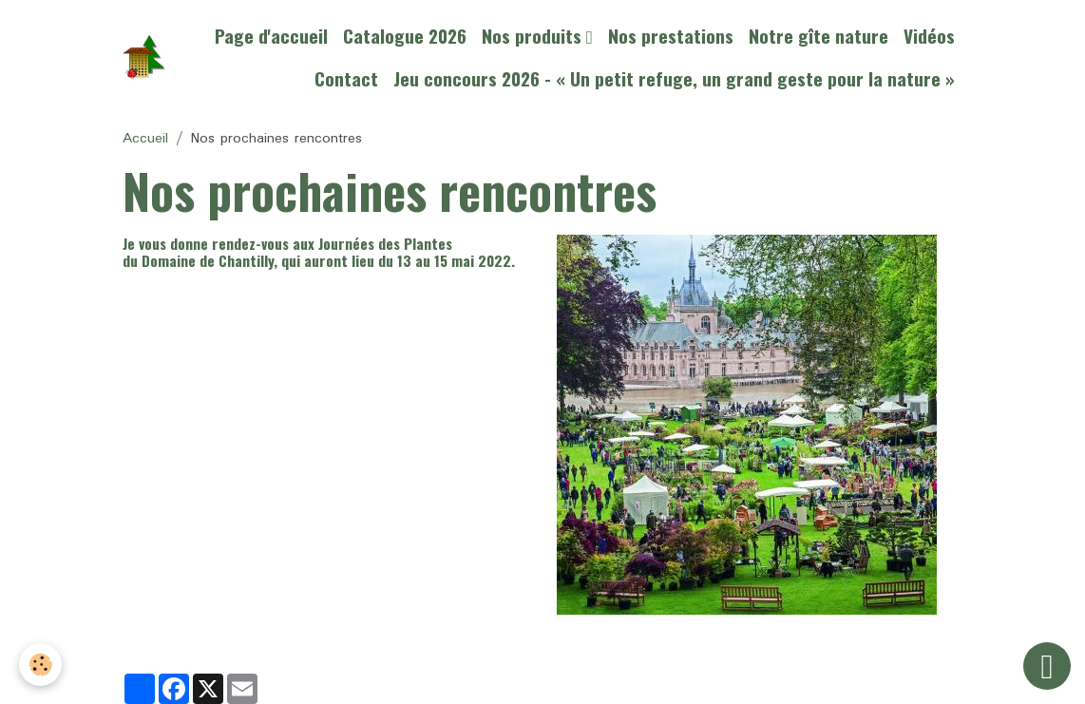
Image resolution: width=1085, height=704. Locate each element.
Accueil (145, 138)
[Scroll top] (1047, 666)
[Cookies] (40, 664)
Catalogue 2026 (404, 35)
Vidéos (929, 35)
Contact (346, 78)
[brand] (143, 57)
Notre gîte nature (818, 35)
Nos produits (534, 35)
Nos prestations (670, 35)
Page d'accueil (271, 35)
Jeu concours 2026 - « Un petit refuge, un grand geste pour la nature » (674, 78)
